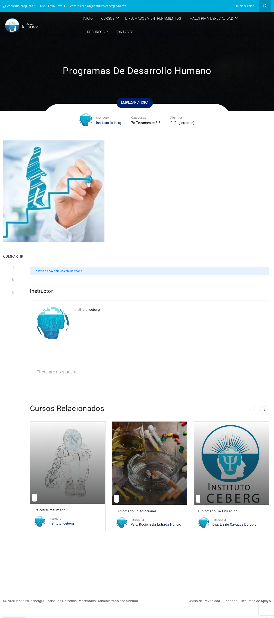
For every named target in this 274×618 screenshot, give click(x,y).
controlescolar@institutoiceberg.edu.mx (98, 6)
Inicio (88, 18)
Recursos (95, 32)
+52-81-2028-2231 (53, 6)
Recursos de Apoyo (256, 601)
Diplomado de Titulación (217, 511)
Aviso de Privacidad (204, 601)
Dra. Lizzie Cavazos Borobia (234, 524)
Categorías (138, 117)
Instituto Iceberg (108, 123)
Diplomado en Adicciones (136, 511)
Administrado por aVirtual (118, 601)
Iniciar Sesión (245, 6)
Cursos (108, 18)
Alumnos (176, 117)
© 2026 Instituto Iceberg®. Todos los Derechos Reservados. (50, 601)
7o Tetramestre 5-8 (146, 123)
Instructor (103, 117)
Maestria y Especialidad (211, 18)
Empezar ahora (134, 103)
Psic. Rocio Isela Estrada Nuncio (156, 524)
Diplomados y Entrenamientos (153, 18)
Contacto (124, 32)
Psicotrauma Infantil (50, 510)
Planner (231, 601)
